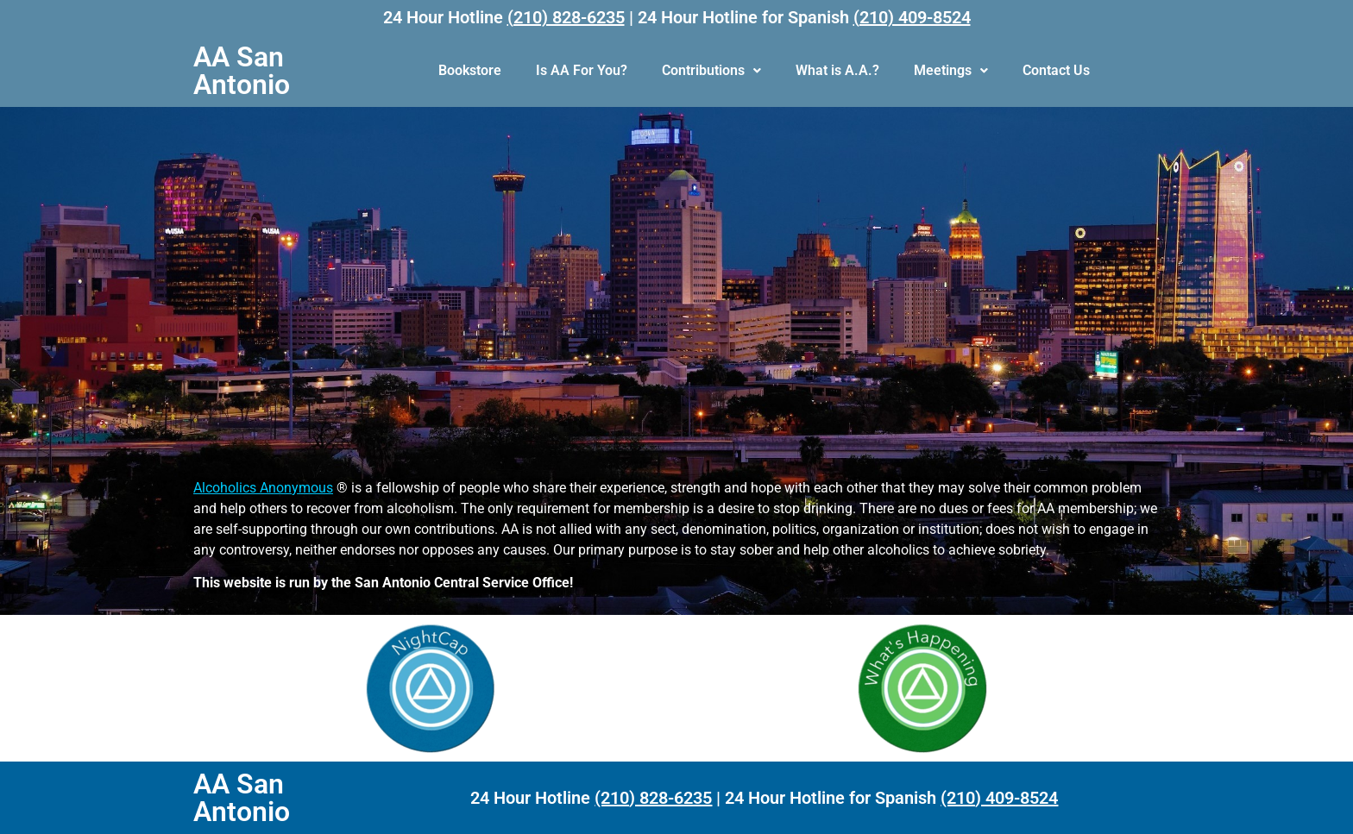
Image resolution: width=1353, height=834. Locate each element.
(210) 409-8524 (912, 17)
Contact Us (1056, 70)
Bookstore (469, 70)
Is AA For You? (581, 70)
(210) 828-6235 (566, 17)
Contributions (711, 70)
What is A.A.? (837, 70)
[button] (711, 71)
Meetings (951, 70)
